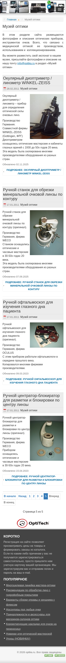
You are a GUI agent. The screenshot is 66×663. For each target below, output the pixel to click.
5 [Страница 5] (46, 496)
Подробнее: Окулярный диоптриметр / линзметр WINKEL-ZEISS (34, 172)
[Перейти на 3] (38, 496)
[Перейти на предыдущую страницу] (22, 496)
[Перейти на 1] (30, 496)
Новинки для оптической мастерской (29, 633)
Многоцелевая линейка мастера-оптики (30, 585)
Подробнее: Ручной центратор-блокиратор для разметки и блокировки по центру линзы (33, 480)
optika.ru (10, 4)
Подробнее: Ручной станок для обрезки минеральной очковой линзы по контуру (33, 286)
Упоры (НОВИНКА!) (18, 638)
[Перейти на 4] (42, 496)
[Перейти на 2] (34, 496)
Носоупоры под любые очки (23, 609)
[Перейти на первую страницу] (10, 496)
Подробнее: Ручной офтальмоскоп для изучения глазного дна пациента (34, 381)
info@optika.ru (26, 63)
